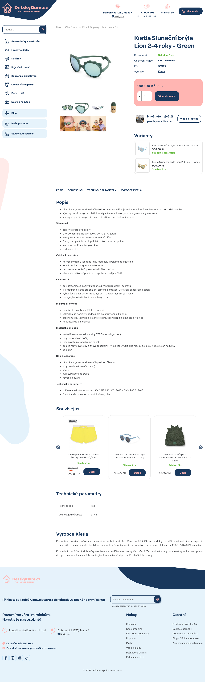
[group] (84, 447)
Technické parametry (101, 190)
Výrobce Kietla (131, 190)
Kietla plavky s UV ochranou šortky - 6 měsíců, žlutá (83, 456)
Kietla (161, 71)
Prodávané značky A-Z (184, 624)
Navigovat (119, 16)
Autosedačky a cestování (25, 41)
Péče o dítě (17, 93)
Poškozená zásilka (136, 652)
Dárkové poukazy (182, 629)
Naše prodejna (19, 123)
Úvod (59, 27)
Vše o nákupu (133, 647)
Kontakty (131, 624)
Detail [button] (91, 471)
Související (75, 190)
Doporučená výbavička (185, 633)
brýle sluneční (110, 27)
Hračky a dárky (20, 50)
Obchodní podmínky (137, 633)
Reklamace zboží (135, 657)
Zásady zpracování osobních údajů (129, 605)
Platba (129, 643)
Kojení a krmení (20, 67)
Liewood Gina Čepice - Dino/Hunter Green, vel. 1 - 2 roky (175, 457)
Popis (59, 190)
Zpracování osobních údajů (187, 643)
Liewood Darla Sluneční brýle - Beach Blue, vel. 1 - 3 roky (129, 456)
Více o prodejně (189, 119)
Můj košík (192, 11)
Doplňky (94, 27)
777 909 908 (146, 12)
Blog (14, 113)
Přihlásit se (167, 12)
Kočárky (16, 58)
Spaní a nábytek (20, 102)
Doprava (130, 638)
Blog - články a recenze (185, 638)
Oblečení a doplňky (22, 84)
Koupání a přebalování (24, 76)
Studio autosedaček (22, 133)
